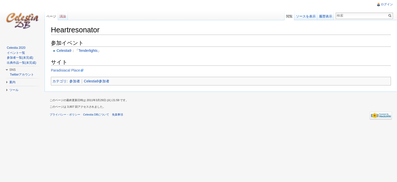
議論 (62, 16)
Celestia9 (63, 51)
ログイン (387, 4)
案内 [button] (12, 82)
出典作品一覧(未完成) (21, 62)
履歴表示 (325, 16)
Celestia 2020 (16, 48)
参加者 (74, 81)
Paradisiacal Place (65, 70)
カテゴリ (59, 81)
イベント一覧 (16, 53)
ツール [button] (13, 90)
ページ (51, 16)
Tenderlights (88, 51)
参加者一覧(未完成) (20, 57)
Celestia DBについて (96, 114)
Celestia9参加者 (96, 81)
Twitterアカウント (22, 74)
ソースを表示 (306, 16)
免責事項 (117, 114)
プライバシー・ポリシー (65, 114)
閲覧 (289, 16)
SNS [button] (12, 70)
